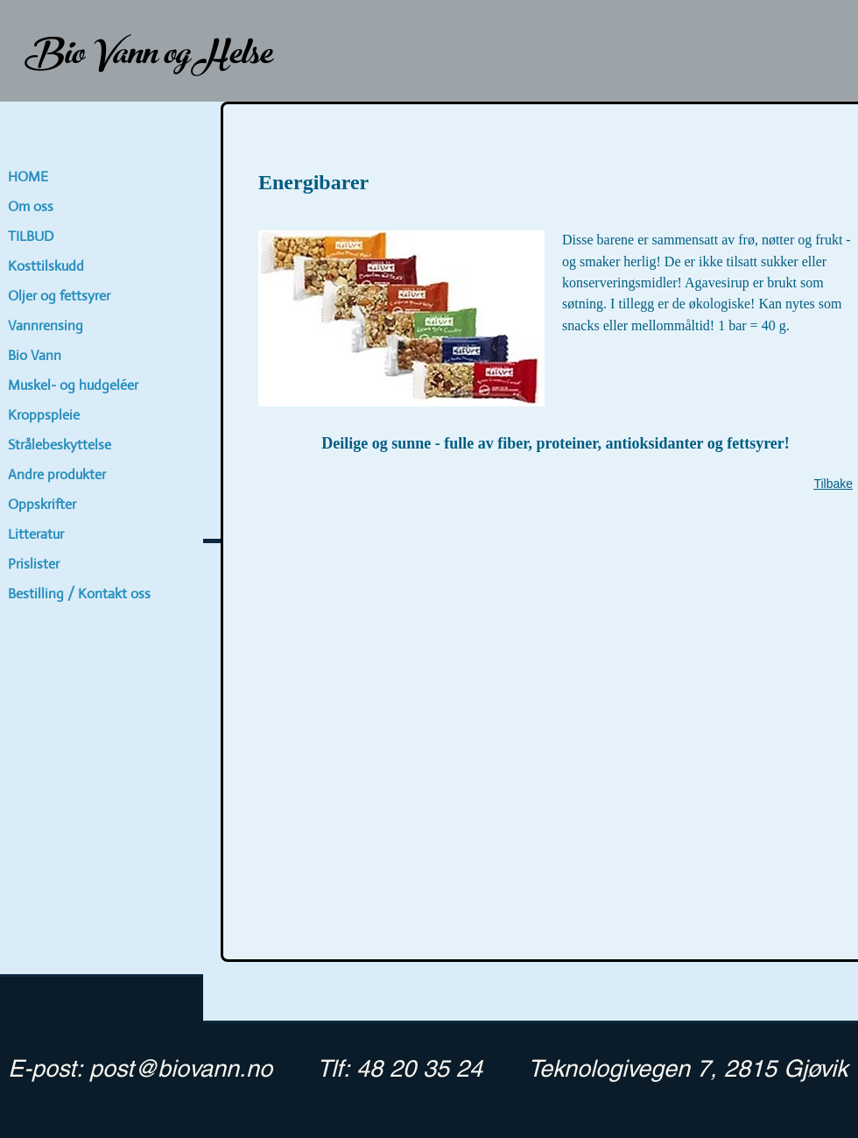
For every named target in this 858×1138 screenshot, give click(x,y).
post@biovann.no (180, 1068)
